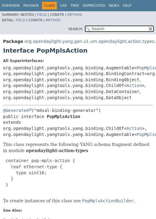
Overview (11, 6)
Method (74, 15)
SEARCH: (75, 29)
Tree (75, 6)
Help (127, 6)
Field (42, 15)
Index (114, 6)
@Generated (16, 110)
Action (134, 85)
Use (63, 6)
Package (31, 6)
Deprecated (94, 6)
